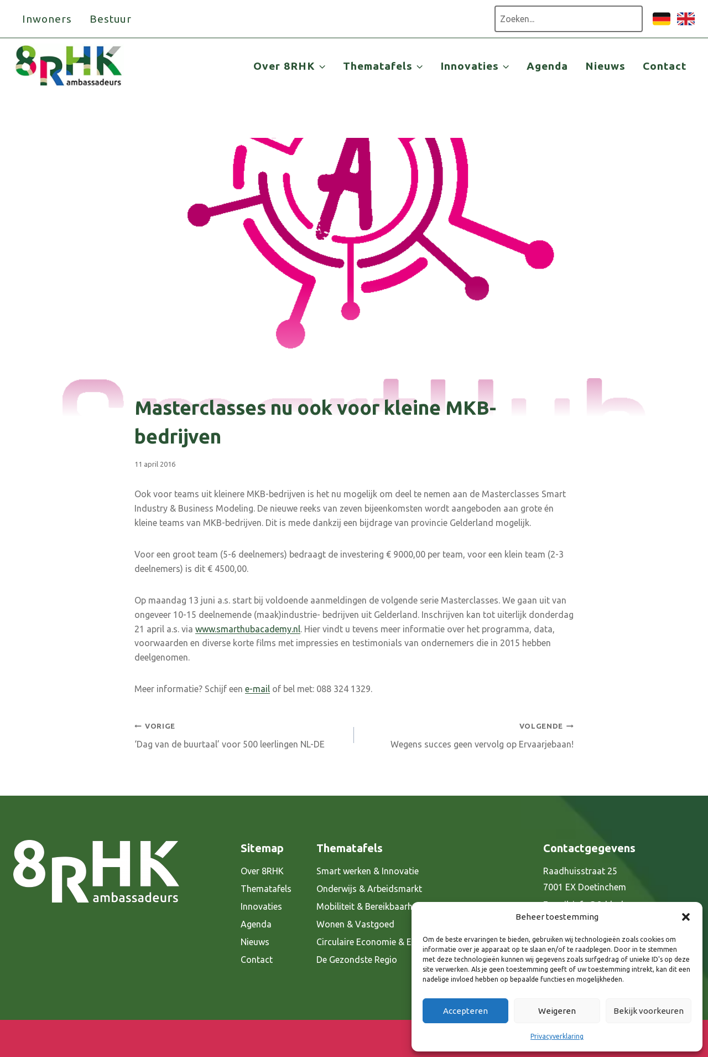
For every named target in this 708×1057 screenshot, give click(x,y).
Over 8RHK (262, 871)
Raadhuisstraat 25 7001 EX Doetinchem (584, 879)
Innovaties (261, 906)
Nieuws (605, 66)
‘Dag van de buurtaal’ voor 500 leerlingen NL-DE (239, 734)
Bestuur (111, 19)
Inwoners (47, 19)
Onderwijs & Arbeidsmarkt (369, 889)
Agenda (547, 66)
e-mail (257, 689)
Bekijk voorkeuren (648, 1010)
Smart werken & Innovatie (367, 871)
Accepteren (465, 1010)
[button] (685, 916)
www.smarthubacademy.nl (247, 629)
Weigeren (557, 1010)
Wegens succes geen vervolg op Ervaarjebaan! (468, 734)
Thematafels (266, 889)
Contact (664, 66)
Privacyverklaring (557, 1036)
